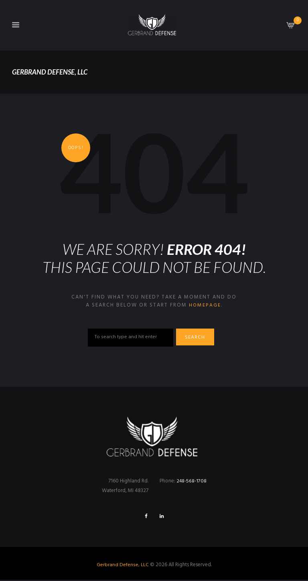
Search (198, 338)
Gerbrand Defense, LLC (123, 566)
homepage (204, 305)
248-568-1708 (192, 481)
